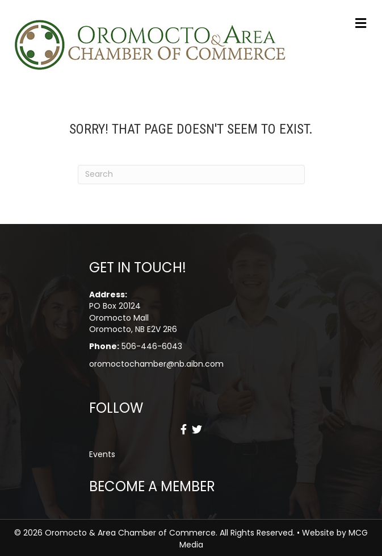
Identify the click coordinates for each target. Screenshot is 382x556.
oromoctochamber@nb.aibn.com (156, 364)
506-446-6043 (151, 346)
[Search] (191, 174)
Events (102, 454)
